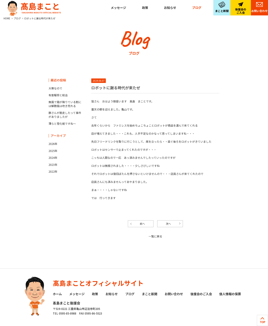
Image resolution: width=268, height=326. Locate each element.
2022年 (53, 171)
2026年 (53, 144)
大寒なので (55, 88)
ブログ (196, 7)
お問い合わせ (259, 11)
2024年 (53, 158)
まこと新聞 (222, 11)
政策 (145, 7)
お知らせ (170, 7)
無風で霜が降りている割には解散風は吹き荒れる (65, 104)
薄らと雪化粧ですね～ (62, 123)
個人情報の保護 (230, 294)
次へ (168, 223)
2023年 (53, 165)
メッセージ (118, 7)
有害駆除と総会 (58, 95)
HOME (6, 18)
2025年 (53, 151)
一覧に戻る (155, 236)
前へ (142, 223)
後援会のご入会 (240, 11)
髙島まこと (33, 7)
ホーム (57, 294)
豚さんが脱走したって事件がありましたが (65, 115)
